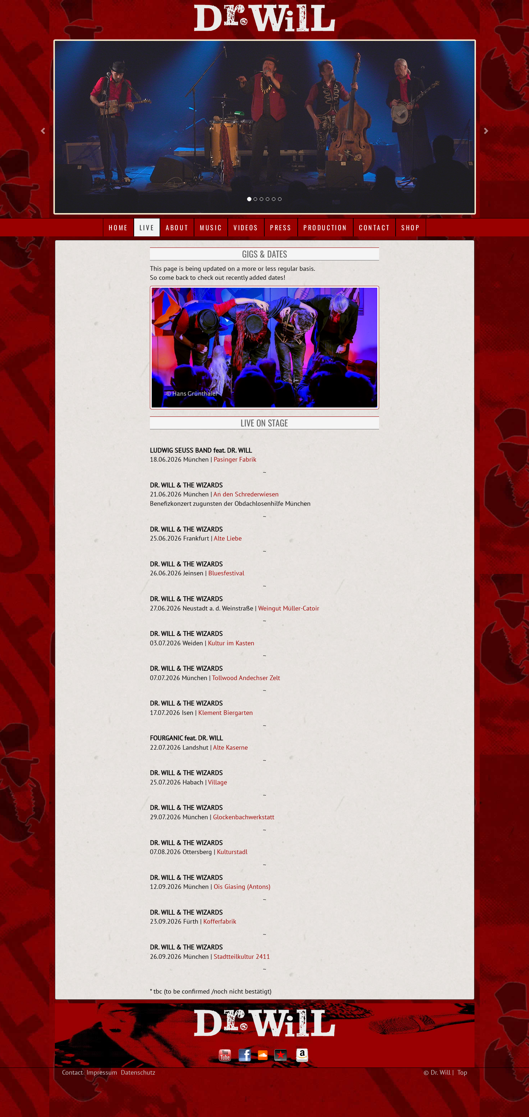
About (177, 227)
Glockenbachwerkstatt (243, 817)
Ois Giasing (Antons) (242, 886)
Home (118, 227)
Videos (246, 227)
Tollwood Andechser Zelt (246, 678)
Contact (374, 227)
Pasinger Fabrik (235, 459)
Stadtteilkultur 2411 (242, 956)
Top (462, 1072)
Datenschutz (138, 1072)
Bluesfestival (226, 573)
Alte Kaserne (230, 747)
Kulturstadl (232, 852)
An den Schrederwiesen (246, 494)
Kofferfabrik (219, 921)
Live (147, 227)
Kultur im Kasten (231, 643)
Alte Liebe (228, 538)
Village (217, 782)
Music (211, 227)
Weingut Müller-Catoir (288, 608)
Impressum (101, 1072)
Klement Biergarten (225, 712)
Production (325, 227)
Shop (410, 227)
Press (281, 227)
